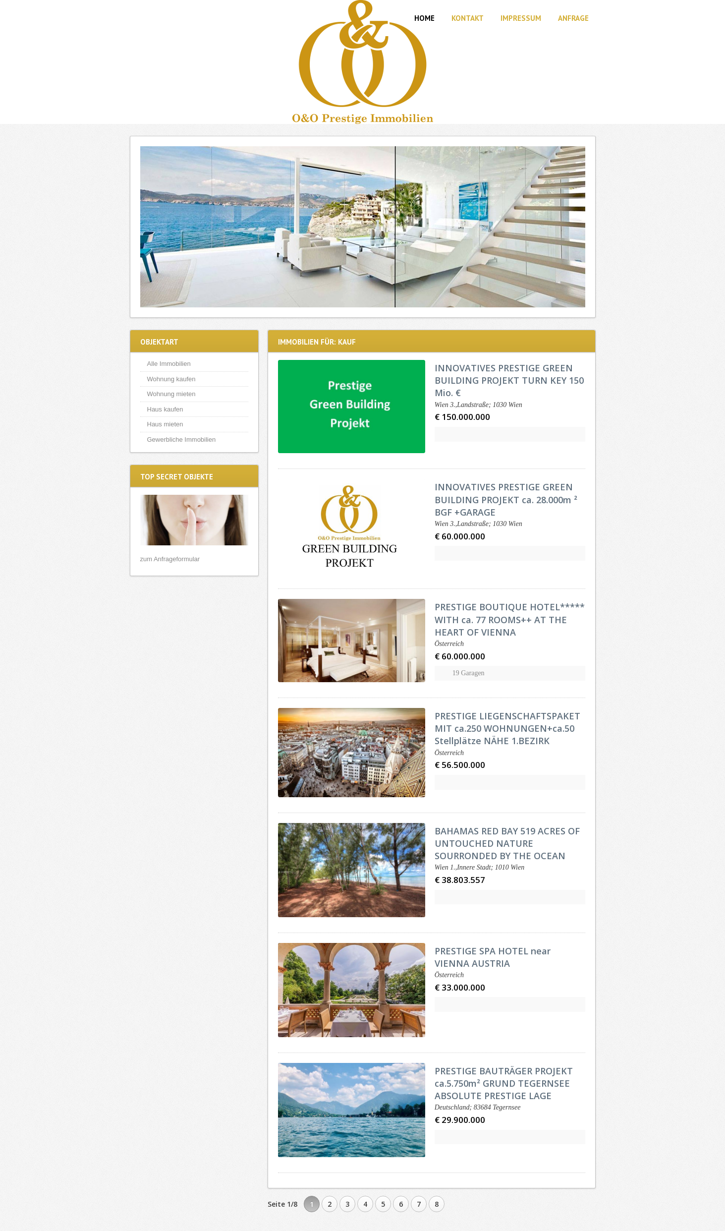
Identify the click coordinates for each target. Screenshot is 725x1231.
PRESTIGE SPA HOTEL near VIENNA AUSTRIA (493, 957)
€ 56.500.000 (460, 764)
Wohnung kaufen (171, 379)
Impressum (521, 18)
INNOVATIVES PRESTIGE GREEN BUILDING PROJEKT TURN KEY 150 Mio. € (509, 380)
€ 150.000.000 (462, 416)
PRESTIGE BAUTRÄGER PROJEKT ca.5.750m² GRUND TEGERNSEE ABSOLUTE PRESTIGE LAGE (504, 1083)
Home (424, 18)
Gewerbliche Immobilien (181, 439)
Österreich (449, 643)
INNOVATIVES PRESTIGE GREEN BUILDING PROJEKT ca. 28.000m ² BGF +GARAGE (506, 499)
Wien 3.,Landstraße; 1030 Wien (478, 405)
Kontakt (467, 18)
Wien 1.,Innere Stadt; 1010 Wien (479, 867)
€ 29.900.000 (460, 1119)
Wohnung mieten (171, 394)
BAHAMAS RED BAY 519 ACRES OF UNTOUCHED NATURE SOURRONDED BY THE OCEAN (507, 843)
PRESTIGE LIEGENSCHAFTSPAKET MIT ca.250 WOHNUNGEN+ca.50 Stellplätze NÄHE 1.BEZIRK (507, 728)
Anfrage (573, 18)
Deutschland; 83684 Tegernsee (478, 1107)
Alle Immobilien (169, 363)
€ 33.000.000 (460, 987)
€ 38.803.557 (460, 879)
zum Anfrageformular (170, 559)
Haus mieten (165, 424)
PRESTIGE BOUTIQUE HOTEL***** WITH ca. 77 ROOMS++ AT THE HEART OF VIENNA (510, 619)
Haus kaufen (165, 409)
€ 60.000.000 (460, 536)
